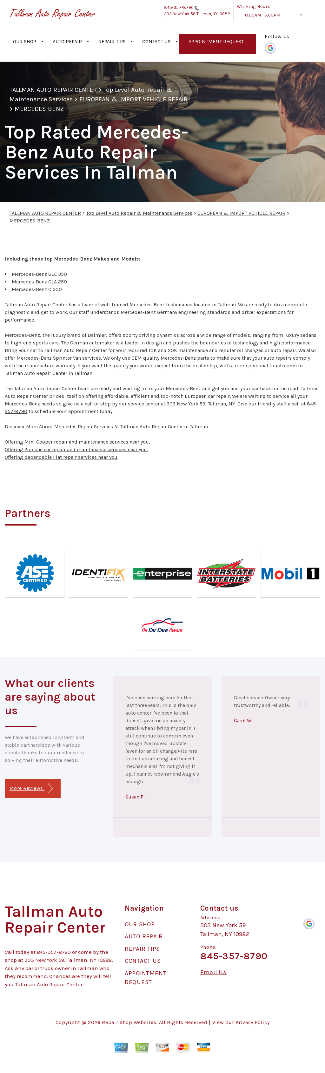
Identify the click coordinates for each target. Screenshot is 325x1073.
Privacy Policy (252, 1022)
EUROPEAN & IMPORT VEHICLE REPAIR (133, 99)
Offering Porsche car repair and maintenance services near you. (76, 449)
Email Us (213, 972)
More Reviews (31, 788)
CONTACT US (156, 41)
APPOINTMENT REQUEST (216, 41)
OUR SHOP (24, 41)
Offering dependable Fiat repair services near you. (61, 457)
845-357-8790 (179, 7)
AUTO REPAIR (67, 41)
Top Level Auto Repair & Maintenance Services (139, 213)
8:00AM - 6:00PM (262, 15)
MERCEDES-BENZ (39, 108)
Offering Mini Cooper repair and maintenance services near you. (77, 442)
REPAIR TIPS (112, 41)
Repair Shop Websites (129, 1022)
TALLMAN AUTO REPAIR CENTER (53, 89)
